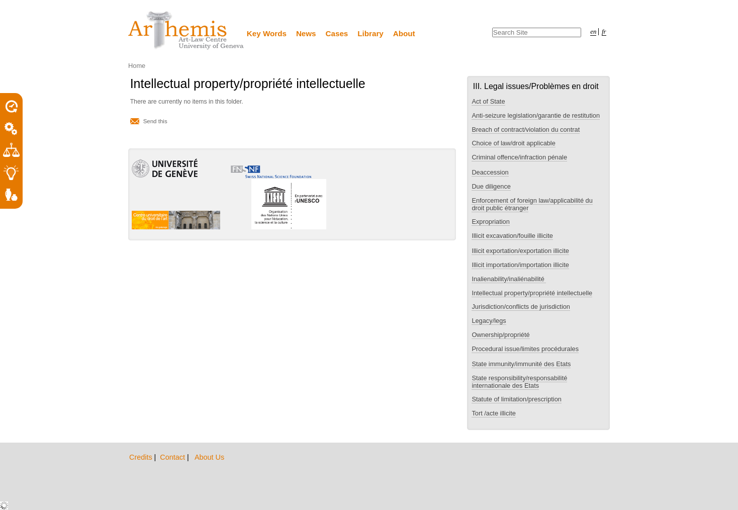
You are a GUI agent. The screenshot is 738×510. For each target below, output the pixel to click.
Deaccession (490, 172)
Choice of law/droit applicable (513, 143)
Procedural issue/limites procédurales (525, 349)
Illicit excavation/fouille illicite (512, 235)
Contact (173, 457)
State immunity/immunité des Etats (521, 364)
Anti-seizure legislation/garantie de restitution (536, 115)
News (306, 33)
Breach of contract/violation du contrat (526, 129)
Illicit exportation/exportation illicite (520, 250)
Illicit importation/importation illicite (520, 265)
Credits (141, 457)
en (593, 31)
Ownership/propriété (500, 334)
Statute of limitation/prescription (517, 399)
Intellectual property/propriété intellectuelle (532, 293)
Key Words (267, 33)
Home (136, 65)
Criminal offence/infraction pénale (519, 157)
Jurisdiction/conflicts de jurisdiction (521, 306)
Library (370, 33)
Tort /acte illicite (493, 413)
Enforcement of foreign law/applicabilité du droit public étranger (532, 204)
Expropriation (490, 221)
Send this (155, 121)
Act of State (488, 101)
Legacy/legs (489, 320)
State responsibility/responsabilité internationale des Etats (519, 381)
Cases (337, 33)
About (404, 33)
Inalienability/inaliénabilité (509, 279)
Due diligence (491, 186)
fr (604, 31)
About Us (209, 457)
